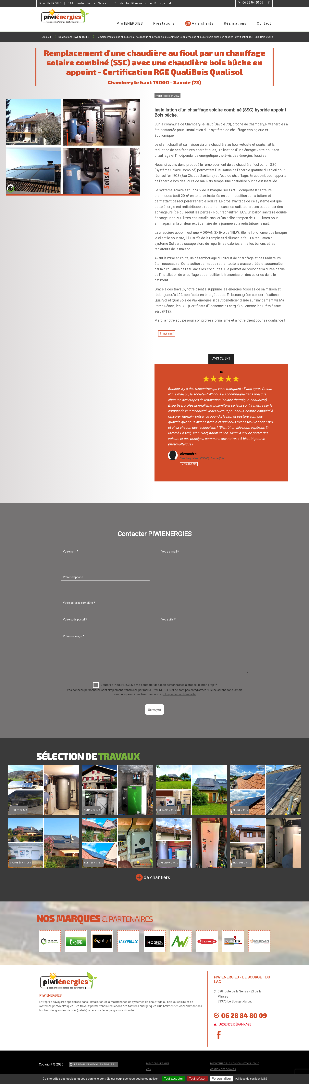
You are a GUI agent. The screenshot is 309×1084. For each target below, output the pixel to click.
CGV (148, 1069)
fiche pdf (168, 333)
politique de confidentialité (179, 694)
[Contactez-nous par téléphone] (251, 2)
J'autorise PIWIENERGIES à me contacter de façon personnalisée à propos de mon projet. (155, 685)
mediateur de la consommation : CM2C (234, 1063)
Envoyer (154, 709)
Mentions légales (157, 1063)
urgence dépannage (235, 1024)
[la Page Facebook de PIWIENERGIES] (266, 2)
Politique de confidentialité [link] (251, 1078)
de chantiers (157, 877)
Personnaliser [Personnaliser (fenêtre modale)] (221, 1078)
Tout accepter (173, 1078)
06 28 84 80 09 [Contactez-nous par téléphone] (244, 1015)
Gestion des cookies (223, 1069)
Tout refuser (197, 1078)
